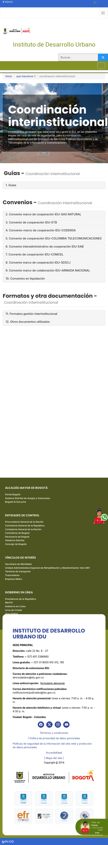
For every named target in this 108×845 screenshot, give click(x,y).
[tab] (54, 185)
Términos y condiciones (54, 732)
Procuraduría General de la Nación (24, 521)
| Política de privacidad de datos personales (54, 738)
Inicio (8, 76)
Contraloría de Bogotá (17, 532)
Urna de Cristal (13, 610)
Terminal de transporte (18, 571)
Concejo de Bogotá (15, 544)
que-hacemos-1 (25, 76)
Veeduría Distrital (14, 540)
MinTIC (9, 602)
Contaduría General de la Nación (23, 529)
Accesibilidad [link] (54, 752)
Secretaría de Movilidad (18, 564)
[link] (41, 724)
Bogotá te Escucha (15, 501)
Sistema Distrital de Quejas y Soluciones (27, 498)
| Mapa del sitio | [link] (54, 758)
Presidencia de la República (20, 598)
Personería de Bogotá (17, 536)
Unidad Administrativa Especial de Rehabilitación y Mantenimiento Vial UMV (47, 567)
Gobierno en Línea (15, 606)
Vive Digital (11, 613)
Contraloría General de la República (25, 525)
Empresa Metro (13, 578)
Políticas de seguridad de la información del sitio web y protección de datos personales (52, 745)
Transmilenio (12, 575)
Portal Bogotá (12, 494)
